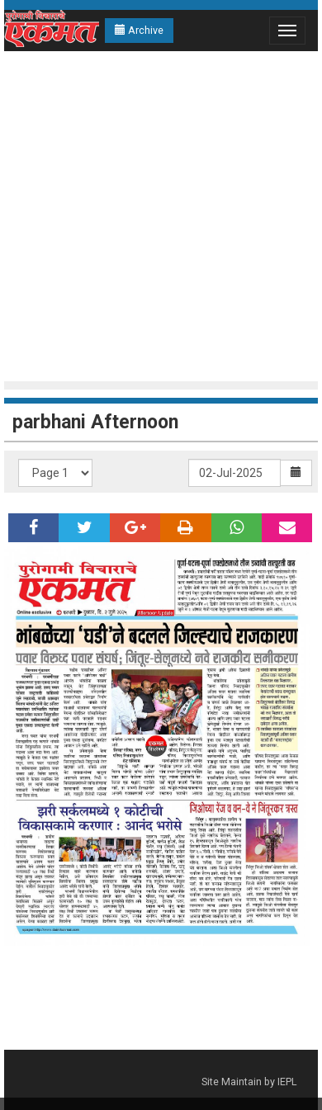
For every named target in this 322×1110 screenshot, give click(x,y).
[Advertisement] (157, 216)
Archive (139, 30)
